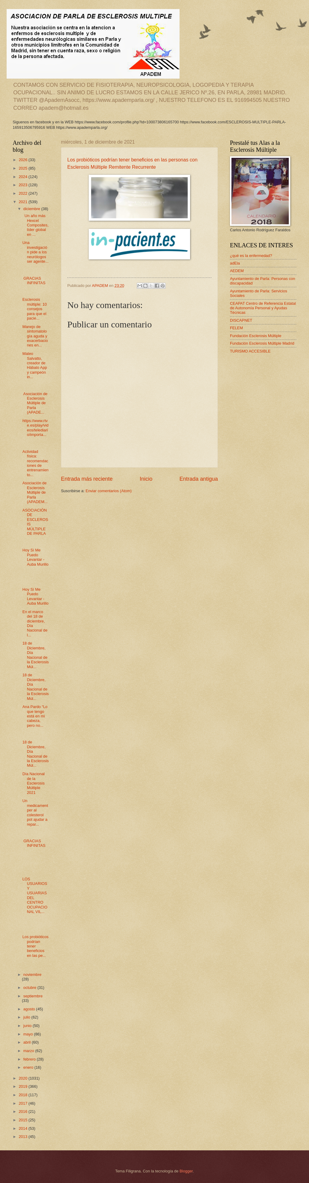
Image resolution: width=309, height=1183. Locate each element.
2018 (23, 1095)
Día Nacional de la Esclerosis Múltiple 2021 (33, 783)
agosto (29, 1009)
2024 (23, 176)
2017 (23, 1103)
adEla (235, 263)
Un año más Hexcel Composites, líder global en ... (35, 225)
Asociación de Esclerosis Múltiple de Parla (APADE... (34, 403)
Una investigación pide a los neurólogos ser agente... (35, 252)
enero (28, 1067)
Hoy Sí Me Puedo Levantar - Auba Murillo (35, 557)
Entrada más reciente (87, 479)
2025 (23, 168)
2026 (23, 160)
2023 (23, 185)
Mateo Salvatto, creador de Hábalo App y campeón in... (34, 365)
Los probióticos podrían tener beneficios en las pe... (35, 946)
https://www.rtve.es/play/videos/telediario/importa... (35, 427)
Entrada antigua (199, 479)
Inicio (146, 479)
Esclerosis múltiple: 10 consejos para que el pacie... (34, 308)
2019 (23, 1086)
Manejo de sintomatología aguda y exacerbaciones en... (35, 336)
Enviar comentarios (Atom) (109, 491)
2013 (23, 1136)
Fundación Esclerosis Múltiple (255, 335)
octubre (30, 987)
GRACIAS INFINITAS (33, 280)
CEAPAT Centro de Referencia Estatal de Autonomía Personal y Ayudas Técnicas (263, 308)
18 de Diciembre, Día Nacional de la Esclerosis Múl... (35, 655)
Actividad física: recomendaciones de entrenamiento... (35, 463)
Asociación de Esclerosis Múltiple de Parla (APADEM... (34, 492)
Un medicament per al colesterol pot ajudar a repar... (35, 812)
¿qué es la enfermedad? (251, 255)
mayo (28, 1034)
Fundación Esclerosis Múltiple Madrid (262, 343)
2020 (23, 1078)
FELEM (236, 328)
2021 (23, 202)
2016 (23, 1111)
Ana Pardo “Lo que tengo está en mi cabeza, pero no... (34, 716)
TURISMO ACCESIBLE (250, 351)
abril (27, 1042)
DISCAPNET (241, 320)
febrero (30, 1059)
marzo (29, 1050)
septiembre (33, 996)
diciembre (32, 208)
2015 (23, 1120)
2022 (23, 193)
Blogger (186, 1171)
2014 (23, 1128)
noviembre (32, 974)
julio (27, 1017)
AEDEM (237, 270)
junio (28, 1025)
